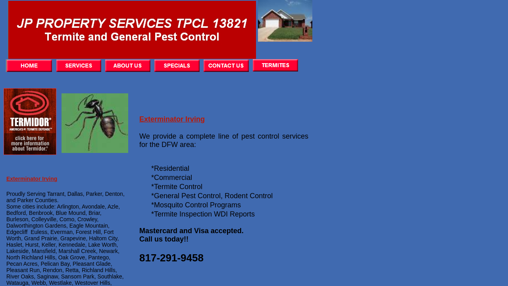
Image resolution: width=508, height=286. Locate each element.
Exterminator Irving (172, 119)
